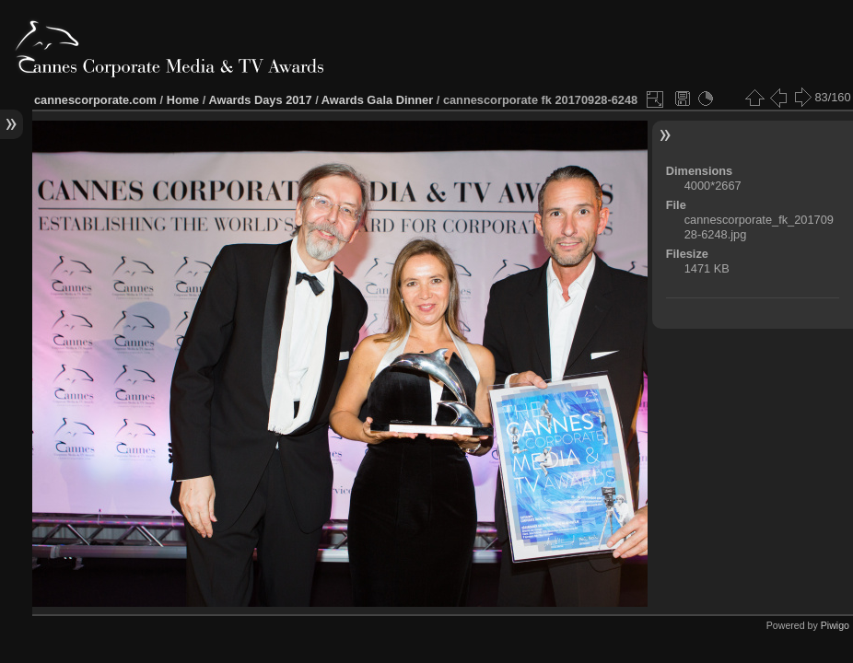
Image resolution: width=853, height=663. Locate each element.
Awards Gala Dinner (377, 100)
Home (183, 100)
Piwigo (835, 625)
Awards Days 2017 (259, 100)
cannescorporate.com (95, 100)
